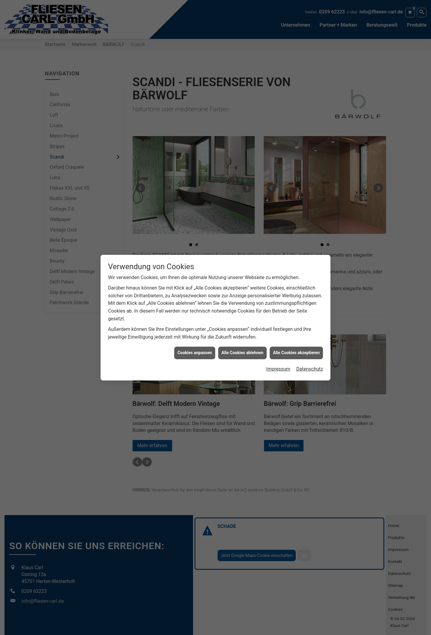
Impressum (278, 365)
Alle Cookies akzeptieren (296, 349)
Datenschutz (309, 365)
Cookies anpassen (194, 349)
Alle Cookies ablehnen (242, 349)
